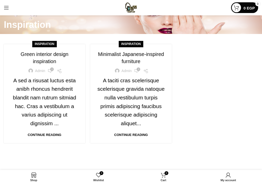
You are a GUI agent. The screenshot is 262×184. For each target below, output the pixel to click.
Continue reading (44, 135)
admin (40, 71)
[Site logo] (131, 7)
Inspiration (44, 44)
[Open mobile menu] (6, 8)
